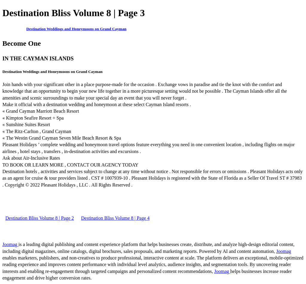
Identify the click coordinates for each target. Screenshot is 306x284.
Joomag (10, 244)
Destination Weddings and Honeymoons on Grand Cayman (76, 29)
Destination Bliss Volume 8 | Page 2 (39, 218)
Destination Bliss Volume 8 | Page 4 (115, 218)
